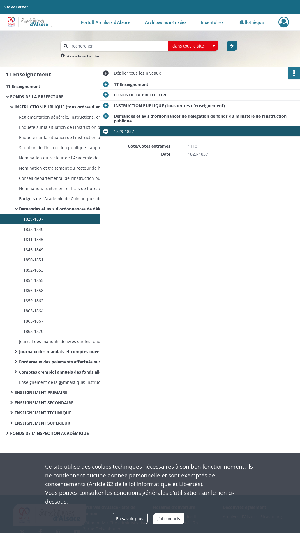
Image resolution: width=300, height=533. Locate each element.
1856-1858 (33, 290)
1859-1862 (33, 300)
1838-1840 (33, 229)
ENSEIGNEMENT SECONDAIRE (44, 402)
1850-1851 (33, 260)
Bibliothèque (251, 22)
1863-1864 (33, 311)
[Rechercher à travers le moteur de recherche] (117, 46)
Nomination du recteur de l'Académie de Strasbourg (70, 158)
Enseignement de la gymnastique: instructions (64, 382)
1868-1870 (33, 331)
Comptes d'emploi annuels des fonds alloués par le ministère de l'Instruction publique (77, 372)
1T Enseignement (23, 86)
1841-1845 (33, 239)
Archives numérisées (165, 22)
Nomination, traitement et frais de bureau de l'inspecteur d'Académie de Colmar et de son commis (77, 188)
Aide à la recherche (83, 56)
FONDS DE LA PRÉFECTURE (36, 96)
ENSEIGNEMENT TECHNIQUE (43, 413)
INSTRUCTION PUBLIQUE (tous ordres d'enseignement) (70, 107)
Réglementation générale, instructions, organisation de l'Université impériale (77, 117)
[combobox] (193, 46)
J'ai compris (169, 518)
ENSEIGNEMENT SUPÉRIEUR (42, 423)
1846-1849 (33, 249)
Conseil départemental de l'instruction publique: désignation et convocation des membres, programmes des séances (77, 178)
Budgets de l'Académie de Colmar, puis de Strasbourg (71, 198)
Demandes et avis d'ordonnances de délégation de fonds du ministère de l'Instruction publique (77, 209)
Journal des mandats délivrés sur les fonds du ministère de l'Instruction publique (77, 341)
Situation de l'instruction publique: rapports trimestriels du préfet (77, 147)
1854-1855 (33, 280)
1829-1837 (33, 219)
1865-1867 (33, 321)
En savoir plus (129, 518)
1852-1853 (33, 270)
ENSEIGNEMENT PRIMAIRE (41, 392)
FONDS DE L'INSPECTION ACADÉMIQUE (49, 433)
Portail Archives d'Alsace (105, 22)
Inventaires (212, 22)
